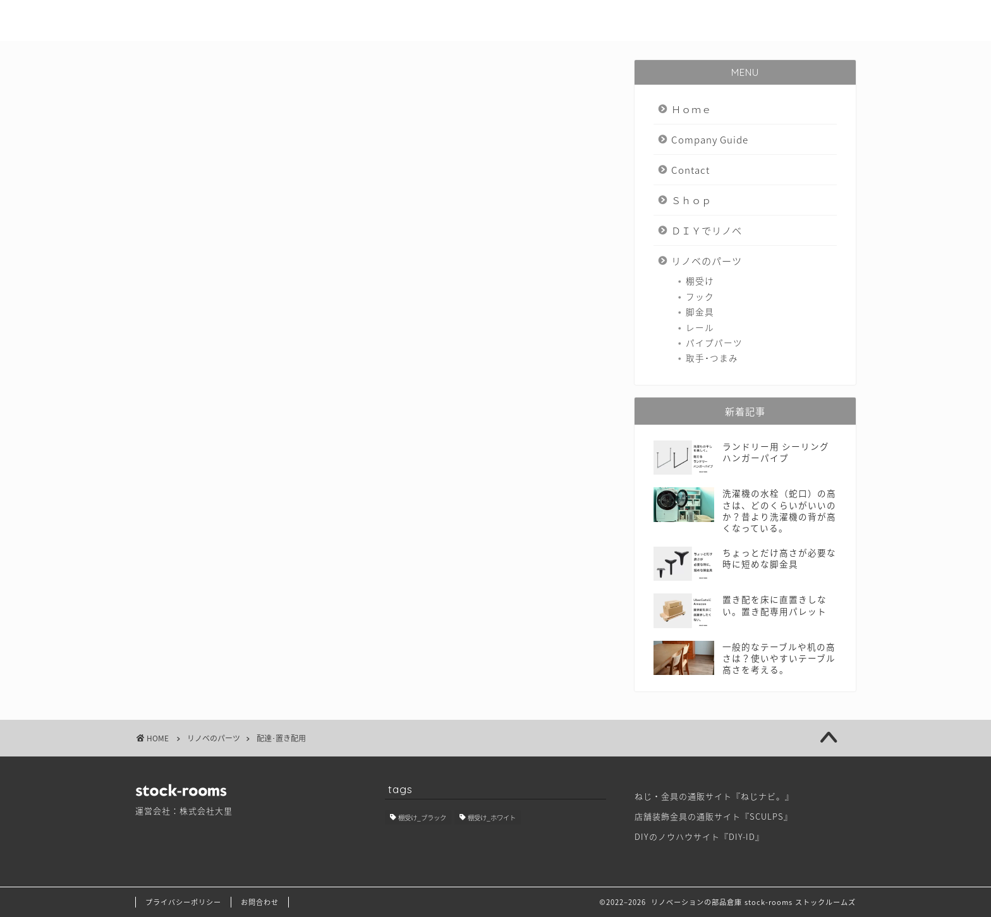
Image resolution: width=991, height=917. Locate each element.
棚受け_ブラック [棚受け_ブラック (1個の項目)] (422, 817)
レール (700, 327)
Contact (561, 19)
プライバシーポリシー (183, 902)
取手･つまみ (712, 357)
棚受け (700, 280)
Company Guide (472, 19)
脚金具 (700, 311)
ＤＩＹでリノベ (715, 19)
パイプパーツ (714, 342)
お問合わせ (260, 902)
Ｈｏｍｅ (384, 19)
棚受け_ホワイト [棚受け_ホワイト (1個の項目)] (492, 817)
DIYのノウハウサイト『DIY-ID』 (699, 836)
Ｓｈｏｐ (631, 19)
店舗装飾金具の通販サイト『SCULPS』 (714, 816)
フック (700, 296)
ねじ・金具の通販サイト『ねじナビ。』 (714, 796)
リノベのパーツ (813, 19)
